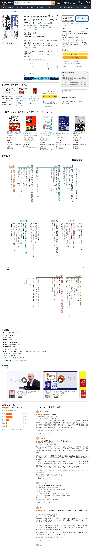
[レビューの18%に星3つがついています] (14, 420)
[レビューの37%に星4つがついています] (14, 417)
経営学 (29, 11)
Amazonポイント (13, 7)
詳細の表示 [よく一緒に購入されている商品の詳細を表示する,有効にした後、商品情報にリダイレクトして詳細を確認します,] (48, 106)
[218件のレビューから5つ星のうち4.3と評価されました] (29, 395)
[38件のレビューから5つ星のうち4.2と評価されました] (65, 395)
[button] (4, 7)
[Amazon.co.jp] (7, 2)
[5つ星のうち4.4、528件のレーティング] (61, 137)
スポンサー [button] (5, 368)
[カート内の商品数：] (88, 2)
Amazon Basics (68, 7)
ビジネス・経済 (8, 11)
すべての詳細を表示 (29, 73)
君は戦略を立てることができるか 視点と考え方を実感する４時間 (28, 392)
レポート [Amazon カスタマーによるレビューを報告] (50, 502)
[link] (6, 104)
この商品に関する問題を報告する (34, 59)
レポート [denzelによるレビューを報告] (50, 540)
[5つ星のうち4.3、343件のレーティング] (28, 139)
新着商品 (86, 7)
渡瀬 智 (34, 25)
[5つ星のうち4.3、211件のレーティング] (11, 137)
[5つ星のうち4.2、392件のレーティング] (44, 139)
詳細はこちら (78, 37)
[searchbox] (35, 2)
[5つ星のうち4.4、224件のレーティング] (77, 137)
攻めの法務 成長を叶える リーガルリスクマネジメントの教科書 (65, 392)
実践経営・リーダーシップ (19, 11)
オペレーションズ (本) (10, 353)
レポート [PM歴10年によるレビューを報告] (50, 478)
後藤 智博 (26, 25)
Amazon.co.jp (76, 61)
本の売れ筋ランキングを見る (37, 351)
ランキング (59, 7)
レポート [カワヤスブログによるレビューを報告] (50, 433)
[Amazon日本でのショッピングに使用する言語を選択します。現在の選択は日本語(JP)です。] (58, 3)
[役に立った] (40, 433)
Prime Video (78, 7)
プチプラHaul (29, 7)
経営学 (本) (7, 355)
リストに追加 (67, 91)
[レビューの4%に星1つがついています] (14, 426)
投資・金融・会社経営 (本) (11, 358)
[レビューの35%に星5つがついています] (14, 414)
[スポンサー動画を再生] (24, 380)
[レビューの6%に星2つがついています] (14, 423)
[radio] (68, 18)
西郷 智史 (42, 25)
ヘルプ (22, 7)
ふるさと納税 (39, 7)
